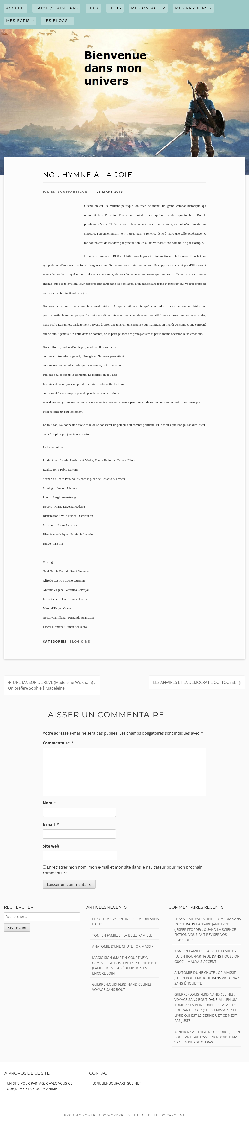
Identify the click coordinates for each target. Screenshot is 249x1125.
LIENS (114, 8)
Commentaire (58, 743)
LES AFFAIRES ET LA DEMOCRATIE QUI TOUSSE (194, 682)
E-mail (51, 824)
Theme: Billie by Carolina (159, 1115)
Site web (51, 846)
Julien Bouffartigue (65, 191)
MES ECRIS (18, 20)
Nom (49, 802)
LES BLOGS (56, 20)
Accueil (15, 8)
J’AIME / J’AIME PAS (56, 8)
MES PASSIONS (191, 8)
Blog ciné (79, 641)
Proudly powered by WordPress (97, 1115)
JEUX (93, 8)
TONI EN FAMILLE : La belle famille (122, 935)
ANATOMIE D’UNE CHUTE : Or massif (122, 946)
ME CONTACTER (148, 8)
